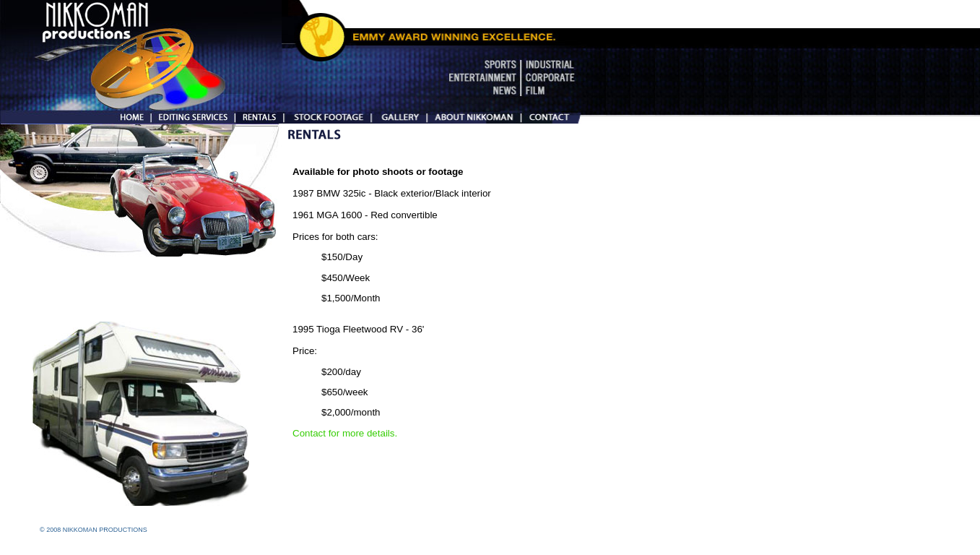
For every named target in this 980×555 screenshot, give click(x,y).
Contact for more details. (344, 433)
